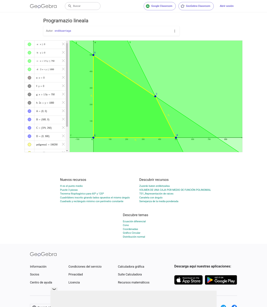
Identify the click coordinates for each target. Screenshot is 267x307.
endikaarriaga (63, 30)
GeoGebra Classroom (195, 6)
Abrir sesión (227, 6)
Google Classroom (159, 6)
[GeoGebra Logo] (43, 6)
